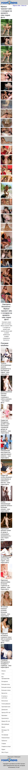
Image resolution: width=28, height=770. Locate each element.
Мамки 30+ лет (6, 721)
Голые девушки (6, 703)
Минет (3, 727)
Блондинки (5, 681)
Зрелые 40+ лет (6, 712)
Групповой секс (6, 706)
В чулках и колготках (4, 697)
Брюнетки (4, 693)
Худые (3, 749)
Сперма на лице (6, 746)
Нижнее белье (6, 737)
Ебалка (4, 671)
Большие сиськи (6, 687)
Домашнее (5, 709)
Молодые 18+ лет (5, 731)
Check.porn (17, 757)
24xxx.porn (10, 757)
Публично (4, 740)
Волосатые (5, 701)
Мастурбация (5, 724)
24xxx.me (23, 5)
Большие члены (6, 690)
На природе (5, 735)
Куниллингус (5, 718)
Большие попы (6, 684)
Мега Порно (5, 752)
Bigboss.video (16, 5)
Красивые (4, 715)
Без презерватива (5, 677)
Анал (3, 674)
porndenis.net (13, 763)
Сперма (4, 743)
